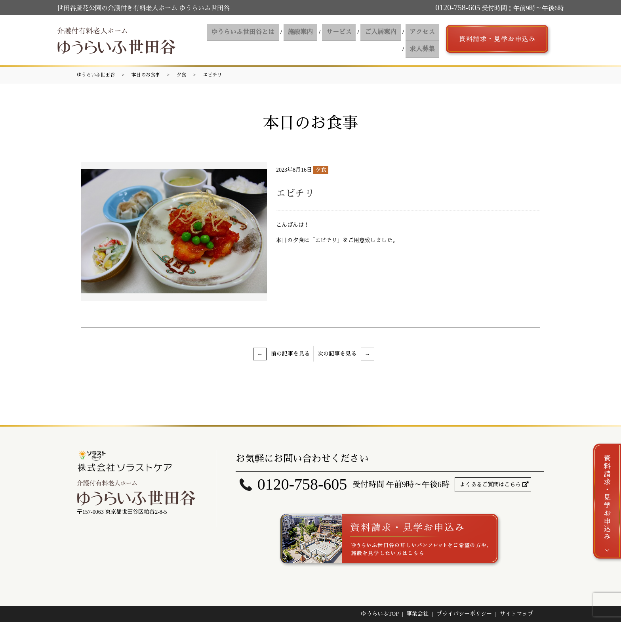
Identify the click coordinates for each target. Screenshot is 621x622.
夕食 (181, 75)
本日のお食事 (145, 75)
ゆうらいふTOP (380, 614)
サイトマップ (516, 614)
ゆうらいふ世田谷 (96, 75)
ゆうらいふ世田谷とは (216, 40)
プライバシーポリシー (464, 614)
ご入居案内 (347, 40)
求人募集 (423, 40)
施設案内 (271, 40)
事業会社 (417, 614)
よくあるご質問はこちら (490, 485)
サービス (307, 40)
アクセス (387, 40)
